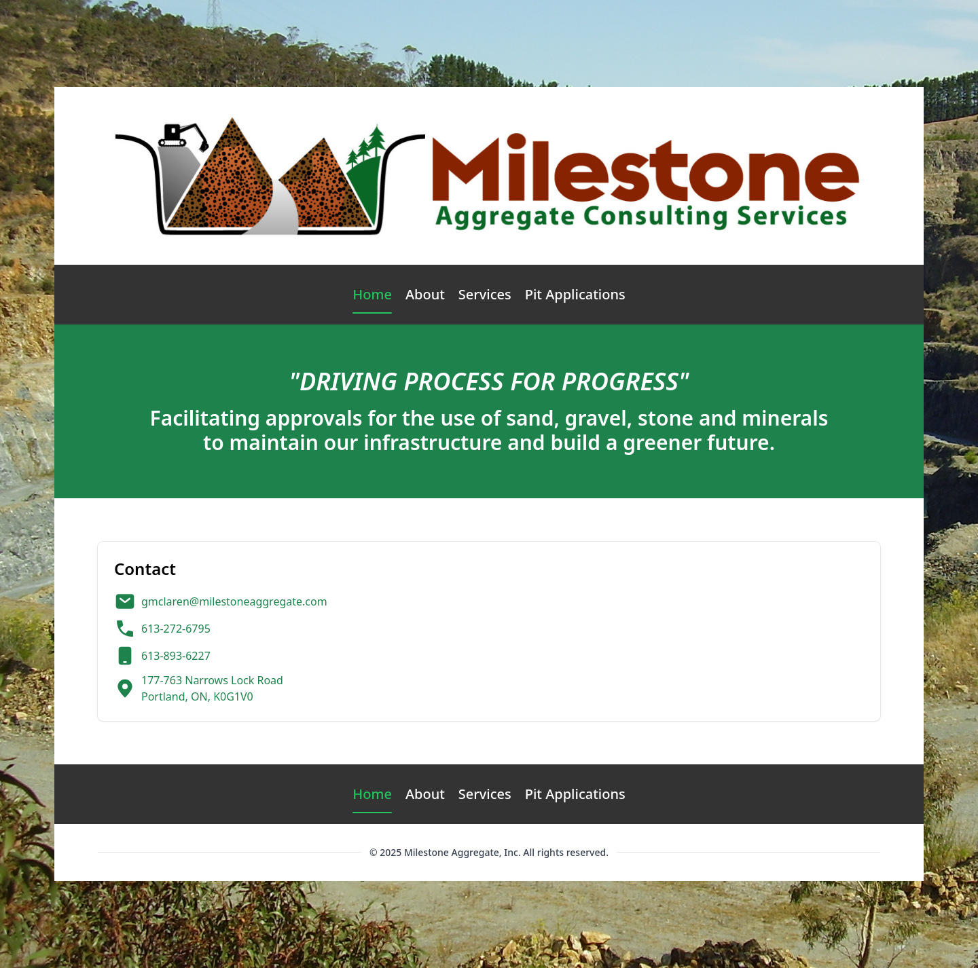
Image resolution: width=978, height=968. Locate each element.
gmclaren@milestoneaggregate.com (234, 601)
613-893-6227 (176, 655)
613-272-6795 (176, 628)
